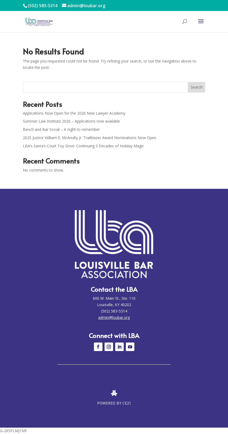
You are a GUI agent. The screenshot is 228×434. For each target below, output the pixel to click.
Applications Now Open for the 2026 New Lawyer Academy (74, 113)
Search (196, 87)
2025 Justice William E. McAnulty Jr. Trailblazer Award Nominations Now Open (89, 137)
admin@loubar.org (114, 317)
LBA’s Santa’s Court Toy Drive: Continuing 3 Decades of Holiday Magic (83, 145)
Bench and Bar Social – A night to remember (61, 129)
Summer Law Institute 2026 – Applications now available (71, 121)
